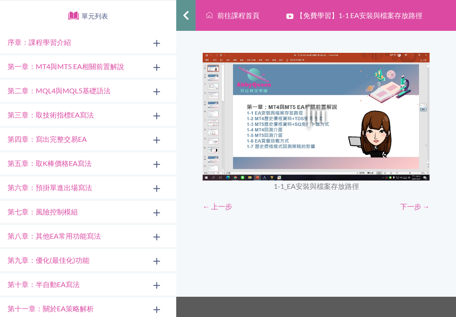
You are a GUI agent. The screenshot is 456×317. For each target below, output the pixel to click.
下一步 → (415, 206)
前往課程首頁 (233, 15)
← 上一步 (217, 206)
